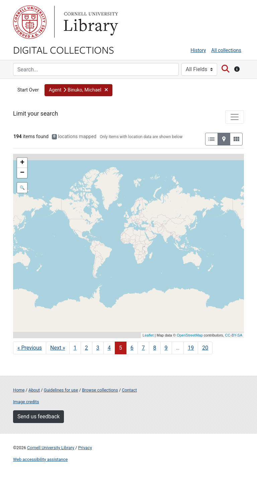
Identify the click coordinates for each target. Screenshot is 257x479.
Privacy (85, 447)
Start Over (28, 90)
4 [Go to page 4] (109, 348)
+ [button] (22, 163)
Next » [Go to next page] (57, 348)
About (34, 390)
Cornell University (30, 22)
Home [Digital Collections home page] (18, 390)
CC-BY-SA (233, 335)
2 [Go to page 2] (86, 348)
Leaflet (148, 335)
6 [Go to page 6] (132, 348)
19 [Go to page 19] (191, 348)
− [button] (22, 173)
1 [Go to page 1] (75, 348)
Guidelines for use (61, 390)
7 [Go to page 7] (143, 348)
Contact (129, 390)
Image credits (26, 401)
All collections (226, 50)
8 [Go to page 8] (154, 348)
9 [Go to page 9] (166, 348)
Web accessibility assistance (40, 459)
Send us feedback (38, 416)
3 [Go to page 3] (97, 348)
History (198, 50)
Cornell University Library (50, 447)
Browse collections (100, 390)
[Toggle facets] (234, 117)
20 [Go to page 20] (205, 348)
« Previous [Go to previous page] (29, 348)
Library (90, 22)
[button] (78, 90)
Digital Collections (63, 49)
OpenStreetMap (190, 335)
